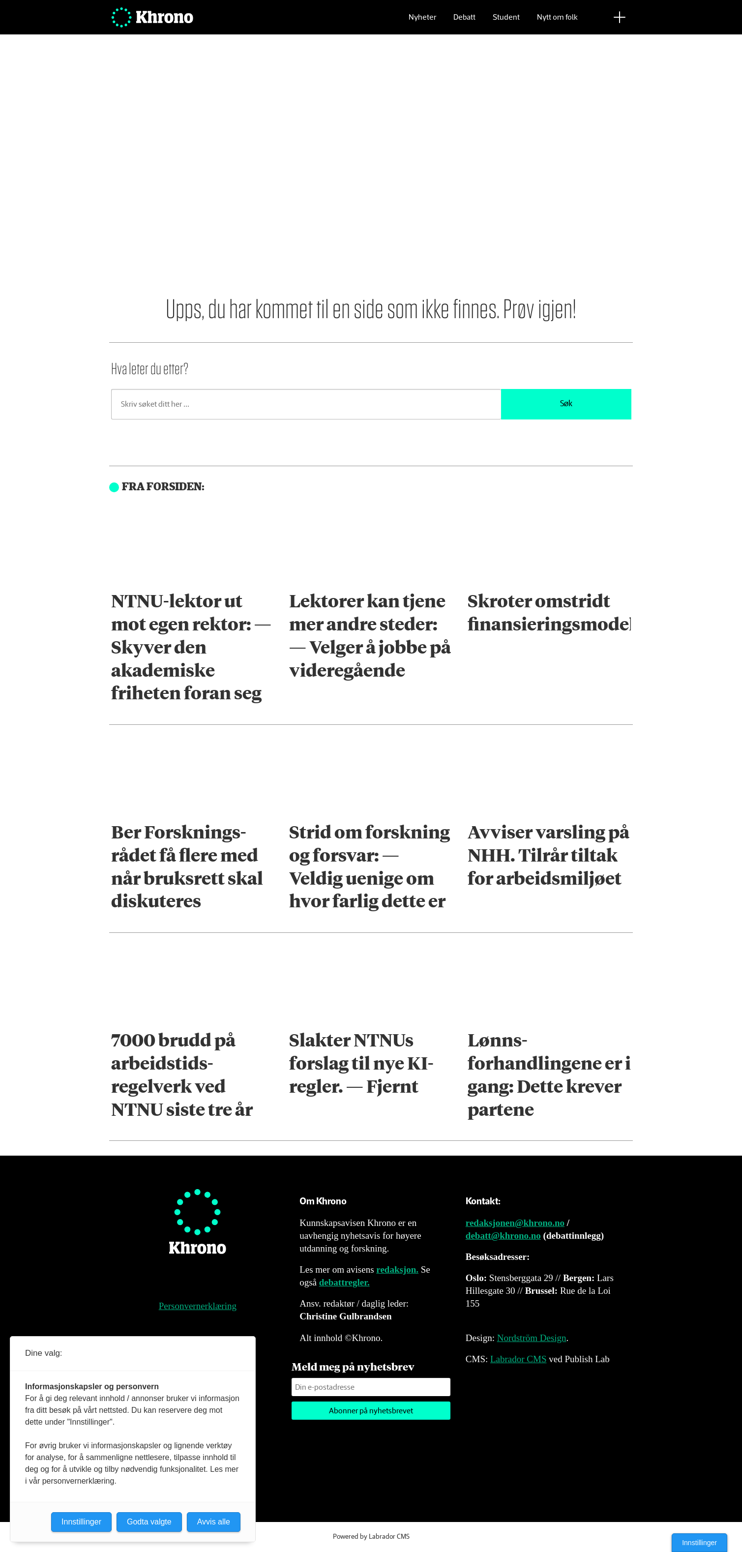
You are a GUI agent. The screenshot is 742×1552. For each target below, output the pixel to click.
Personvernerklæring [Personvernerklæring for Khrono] (198, 1306)
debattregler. (344, 1282)
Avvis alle (213, 1522)
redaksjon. (397, 1269)
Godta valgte (149, 1522)
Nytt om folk (557, 22)
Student (506, 22)
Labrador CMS (518, 1359)
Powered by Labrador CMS (371, 1536)
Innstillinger (699, 1543)
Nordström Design (531, 1338)
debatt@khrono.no (503, 1235)
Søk (566, 404)
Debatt (464, 22)
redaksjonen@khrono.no (515, 1223)
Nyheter (422, 22)
